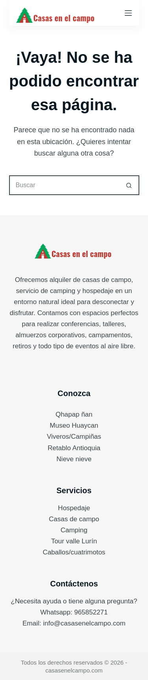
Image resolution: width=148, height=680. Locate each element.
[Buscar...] (64, 185)
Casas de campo (74, 519)
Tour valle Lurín (74, 541)
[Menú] (128, 13)
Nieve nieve (74, 459)
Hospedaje (74, 508)
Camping (73, 530)
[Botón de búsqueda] (129, 185)
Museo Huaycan (74, 425)
